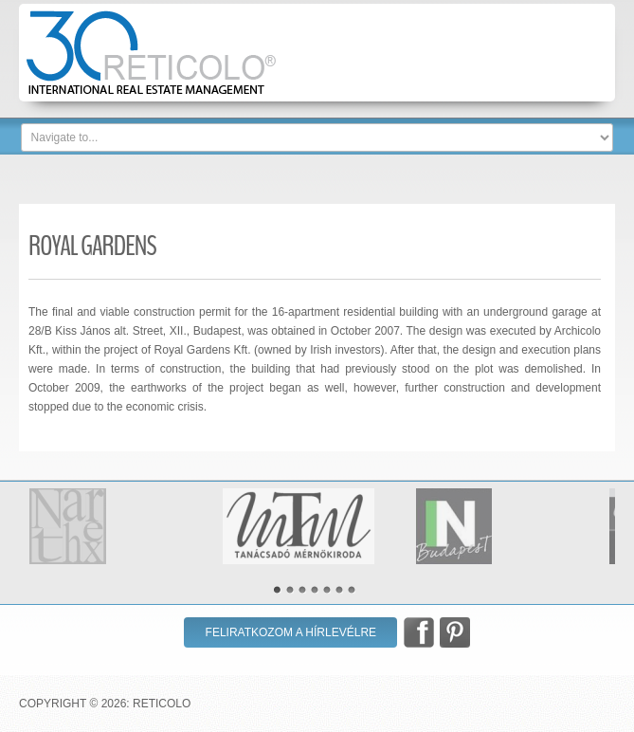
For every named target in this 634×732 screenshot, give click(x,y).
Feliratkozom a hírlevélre (291, 632)
